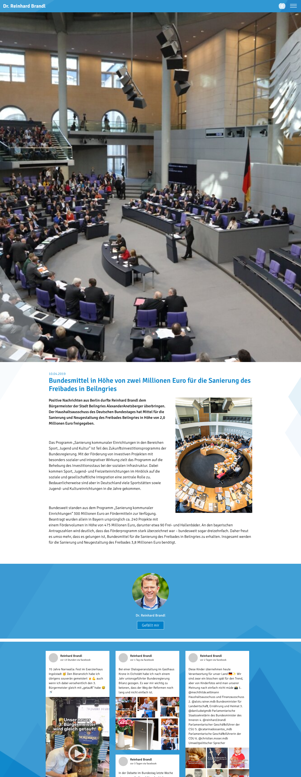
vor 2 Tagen (206, 659)
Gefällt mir (150, 625)
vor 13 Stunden (68, 659)
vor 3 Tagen (136, 763)
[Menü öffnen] (293, 6)
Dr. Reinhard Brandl (150, 615)
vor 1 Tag (135, 659)
